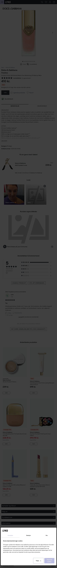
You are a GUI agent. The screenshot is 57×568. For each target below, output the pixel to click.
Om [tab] (47, 535)
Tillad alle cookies (49, 560)
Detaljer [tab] (28, 535)
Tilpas (38, 560)
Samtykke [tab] (10, 535)
